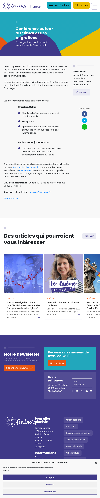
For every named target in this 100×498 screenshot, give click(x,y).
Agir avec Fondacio (59, 5)
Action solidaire (73, 419)
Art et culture (72, 452)
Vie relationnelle (74, 446)
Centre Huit (25, 170)
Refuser (50, 484)
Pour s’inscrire (11, 198)
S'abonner (81, 92)
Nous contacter (79, 383)
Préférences (50, 491)
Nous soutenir (57, 363)
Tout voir (89, 235)
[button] (96, 462)
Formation (71, 426)
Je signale (40, 446)
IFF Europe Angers (44, 431)
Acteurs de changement (25, 167)
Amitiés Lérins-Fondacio (42, 436)
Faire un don (81, 5)
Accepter (50, 477)
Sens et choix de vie (76, 439)
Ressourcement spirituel (78, 433)
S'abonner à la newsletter (19, 367)
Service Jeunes (42, 428)
